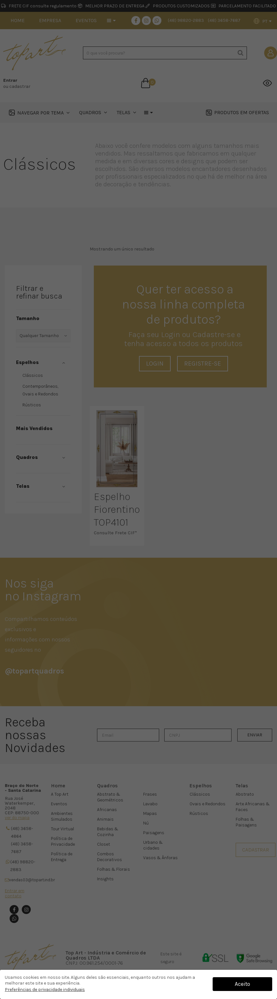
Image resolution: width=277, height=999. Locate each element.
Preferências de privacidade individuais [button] (45, 989)
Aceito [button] (242, 984)
